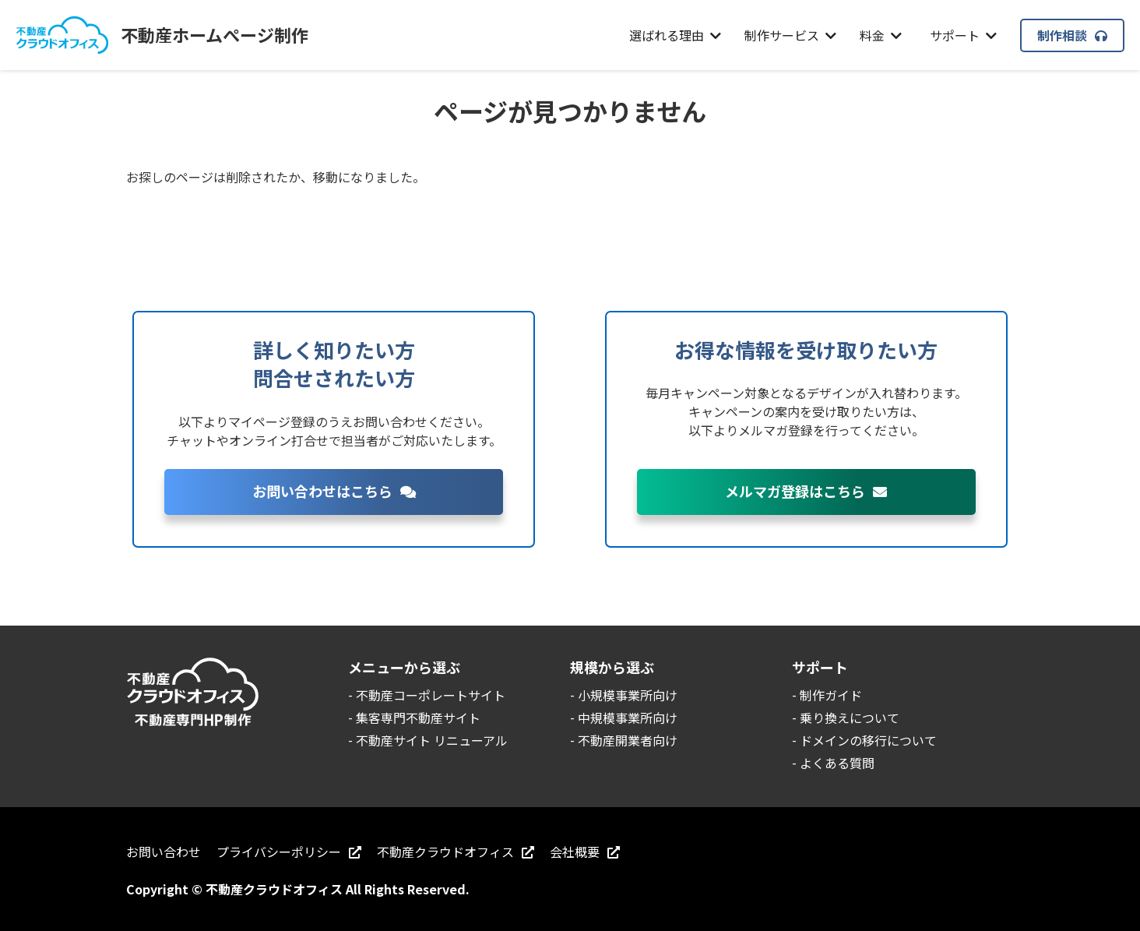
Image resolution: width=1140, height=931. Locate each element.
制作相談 (1072, 35)
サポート (963, 35)
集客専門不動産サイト (418, 717)
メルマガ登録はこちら (806, 491)
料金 (881, 35)
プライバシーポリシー (288, 851)
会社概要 (585, 851)
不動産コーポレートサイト (430, 695)
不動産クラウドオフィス (455, 851)
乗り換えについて (849, 717)
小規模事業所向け (627, 695)
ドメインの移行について (868, 740)
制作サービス (790, 35)
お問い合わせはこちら (334, 491)
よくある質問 (837, 762)
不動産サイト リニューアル (432, 740)
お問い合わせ (163, 851)
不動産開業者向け (627, 740)
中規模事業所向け (627, 717)
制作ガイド (831, 695)
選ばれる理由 (675, 35)
